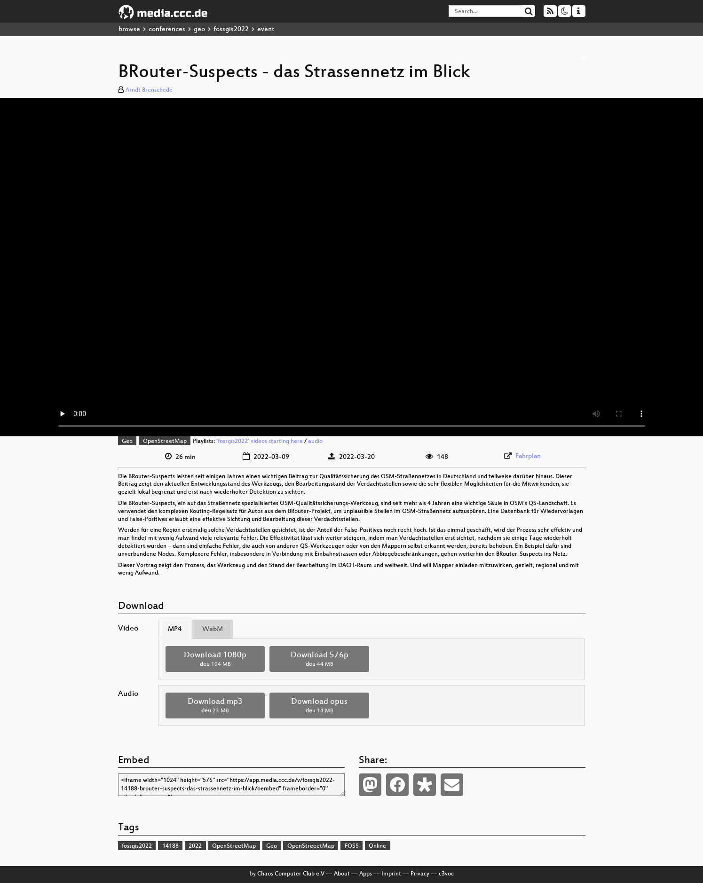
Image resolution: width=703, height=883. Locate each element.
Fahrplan (528, 456)
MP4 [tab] (175, 629)
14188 (170, 846)
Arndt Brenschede (149, 90)
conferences (167, 29)
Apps (365, 874)
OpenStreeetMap (310, 846)
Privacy (420, 874)
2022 (195, 846)
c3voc (446, 874)
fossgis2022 (231, 29)
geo (199, 29)
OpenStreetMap (165, 441)
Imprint (391, 874)
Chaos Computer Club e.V (290, 874)
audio (315, 441)
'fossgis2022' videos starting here (259, 441)
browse (129, 29)
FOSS (352, 846)
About (342, 874)
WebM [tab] (212, 629)
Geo (127, 441)
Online (377, 846)
